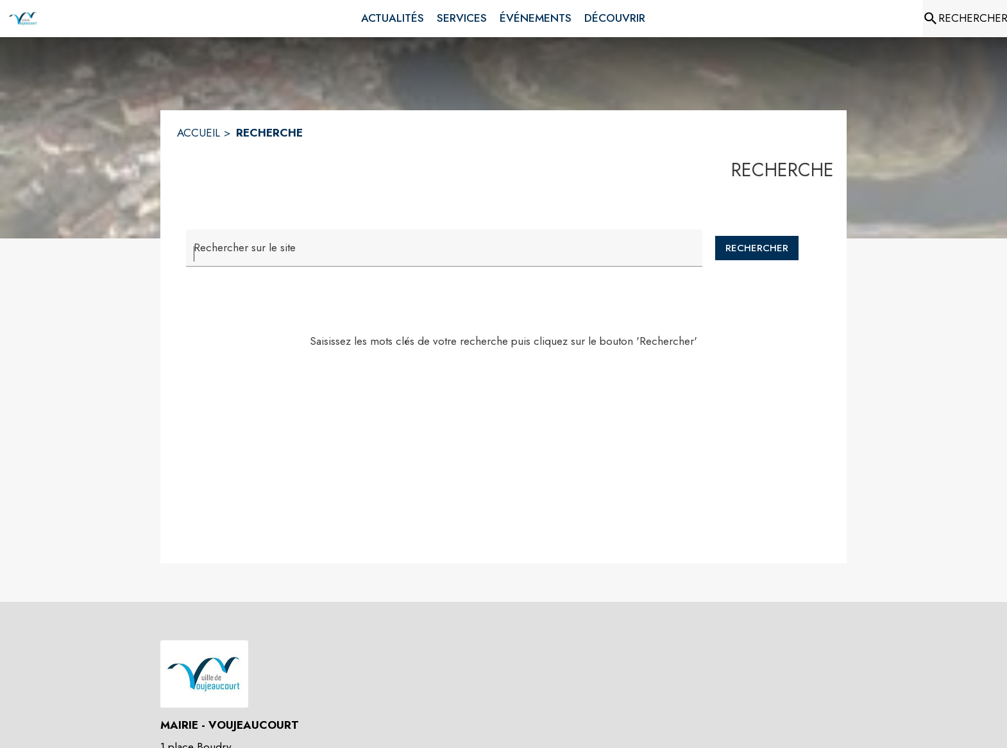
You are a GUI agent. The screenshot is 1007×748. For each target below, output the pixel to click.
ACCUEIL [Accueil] (198, 132)
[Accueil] (23, 18)
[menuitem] (392, 18)
